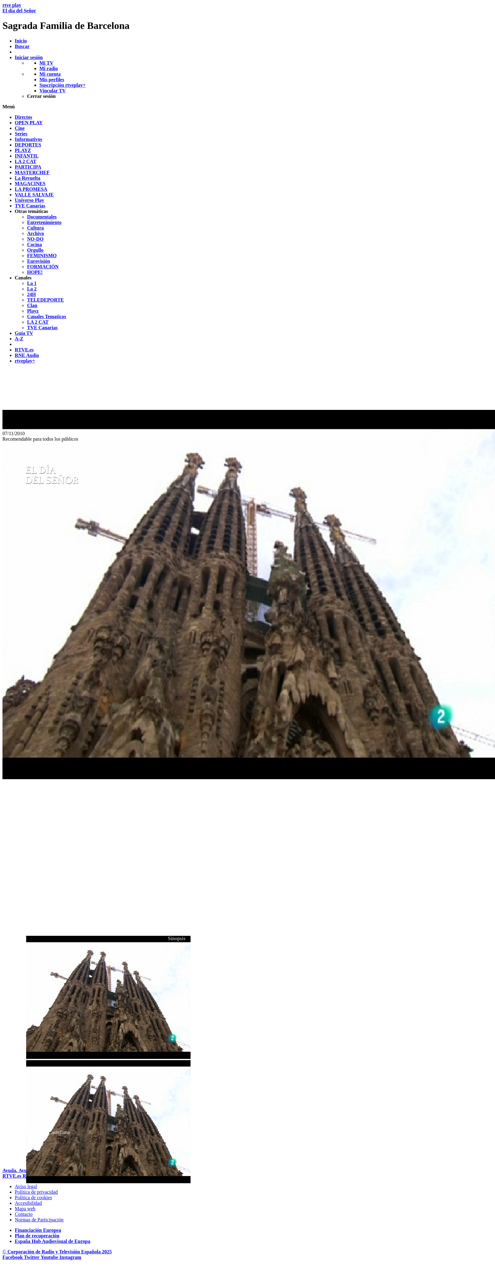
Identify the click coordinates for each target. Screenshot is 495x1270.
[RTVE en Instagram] (70, 1257)
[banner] (247, 16)
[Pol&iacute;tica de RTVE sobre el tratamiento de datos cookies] (33, 1197)
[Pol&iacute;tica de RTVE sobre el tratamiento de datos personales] (36, 1192)
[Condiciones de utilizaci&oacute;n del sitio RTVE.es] (26, 1186)
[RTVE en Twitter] (32, 1257)
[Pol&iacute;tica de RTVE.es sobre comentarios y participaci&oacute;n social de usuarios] (39, 1219)
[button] (247, 107)
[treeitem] (23, 117)
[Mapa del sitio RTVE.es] (25, 1208)
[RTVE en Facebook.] (13, 1257)
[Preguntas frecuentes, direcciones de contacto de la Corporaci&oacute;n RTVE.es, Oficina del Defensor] (24, 1214)
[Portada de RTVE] (12, 1176)
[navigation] (247, 239)
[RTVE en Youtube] (50, 1257)
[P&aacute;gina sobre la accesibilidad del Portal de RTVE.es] (28, 1203)
